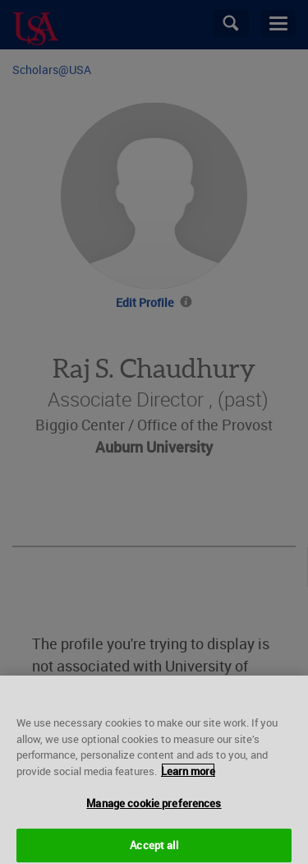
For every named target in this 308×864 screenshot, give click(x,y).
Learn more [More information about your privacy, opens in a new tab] (188, 777)
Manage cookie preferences (153, 810)
